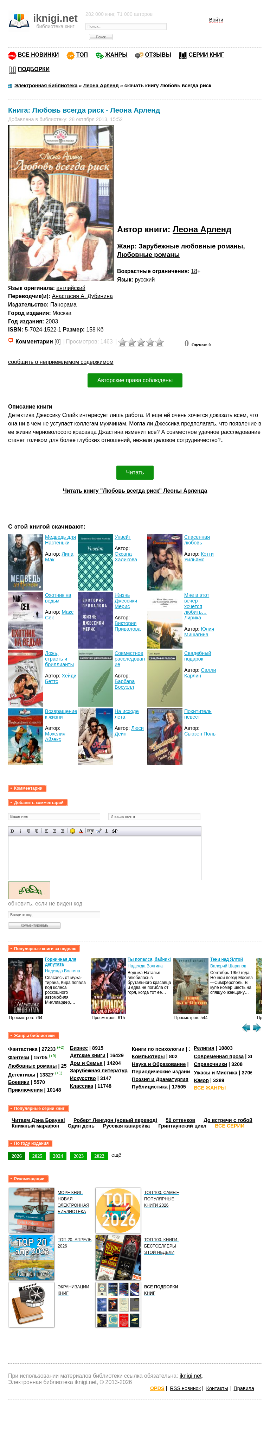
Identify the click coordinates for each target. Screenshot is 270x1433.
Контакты (217, 1388)
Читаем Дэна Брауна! (38, 1120)
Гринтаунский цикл (182, 1126)
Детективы (22, 1075)
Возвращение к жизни (61, 714)
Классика (81, 1086)
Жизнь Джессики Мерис (126, 600)
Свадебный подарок (197, 656)
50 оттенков (180, 1120)
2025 (37, 1156)
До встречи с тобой (228, 1120)
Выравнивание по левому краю (47, 831)
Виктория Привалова (128, 626)
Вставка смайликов (73, 831)
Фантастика (22, 1049)
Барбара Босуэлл (125, 684)
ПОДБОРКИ (34, 69)
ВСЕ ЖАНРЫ (210, 1088)
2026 (17, 1156)
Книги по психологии (158, 1049)
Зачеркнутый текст (37, 831)
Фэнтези (18, 1057)
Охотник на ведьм (58, 598)
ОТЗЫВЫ (158, 55)
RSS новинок (185, 1388)
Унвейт (123, 537)
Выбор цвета (81, 831)
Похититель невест (198, 714)
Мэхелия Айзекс (55, 736)
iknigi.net (190, 1376)
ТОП (82, 55)
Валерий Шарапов (228, 966)
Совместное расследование (130, 658)
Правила (244, 1388)
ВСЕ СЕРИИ (229, 1126)
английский (70, 288)
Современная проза (219, 1056)
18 (194, 271)
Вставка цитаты (99, 831)
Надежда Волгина (62, 970)
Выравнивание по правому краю (63, 831)
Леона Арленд (202, 229)
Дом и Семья (86, 1063)
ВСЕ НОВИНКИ (38, 55)
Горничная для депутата (60, 962)
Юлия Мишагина (199, 631)
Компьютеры (148, 1056)
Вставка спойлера (115, 831)
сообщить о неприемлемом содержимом (61, 362)
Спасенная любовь (197, 539)
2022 (99, 1156)
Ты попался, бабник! (149, 959)
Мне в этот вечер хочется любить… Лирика (196, 606)
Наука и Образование (159, 1064)
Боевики (19, 1082)
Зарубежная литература (100, 1070)
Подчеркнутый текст (29, 831)
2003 (52, 321)
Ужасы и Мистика (215, 1072)
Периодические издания (162, 1071)
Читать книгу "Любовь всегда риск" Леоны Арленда (135, 491)
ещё (116, 1155)
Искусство (83, 1078)
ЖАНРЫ (116, 55)
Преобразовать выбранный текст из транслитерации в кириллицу (107, 831)
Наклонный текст (21, 831)
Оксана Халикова (126, 556)
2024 (58, 1156)
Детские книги (87, 1055)
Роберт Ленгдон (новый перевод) (115, 1120)
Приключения (25, 1090)
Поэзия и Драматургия (160, 1079)
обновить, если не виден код (45, 904)
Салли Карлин (200, 672)
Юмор (201, 1080)
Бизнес (79, 1048)
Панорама (63, 305)
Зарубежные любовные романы (191, 246)
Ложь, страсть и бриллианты (59, 658)
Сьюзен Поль (200, 734)
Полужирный (12, 831)
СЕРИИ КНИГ (206, 55)
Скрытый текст (90, 831)
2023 (78, 1156)
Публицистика (150, 1087)
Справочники (210, 1064)
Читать (135, 472)
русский (145, 280)
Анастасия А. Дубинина (82, 296)
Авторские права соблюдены (135, 380)
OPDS (157, 1388)
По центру (55, 831)
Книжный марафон (35, 1126)
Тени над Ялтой (226, 959)
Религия (204, 1048)
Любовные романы (148, 254)
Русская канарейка (126, 1126)
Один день (81, 1126)
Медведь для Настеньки (60, 539)
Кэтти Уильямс (199, 556)
